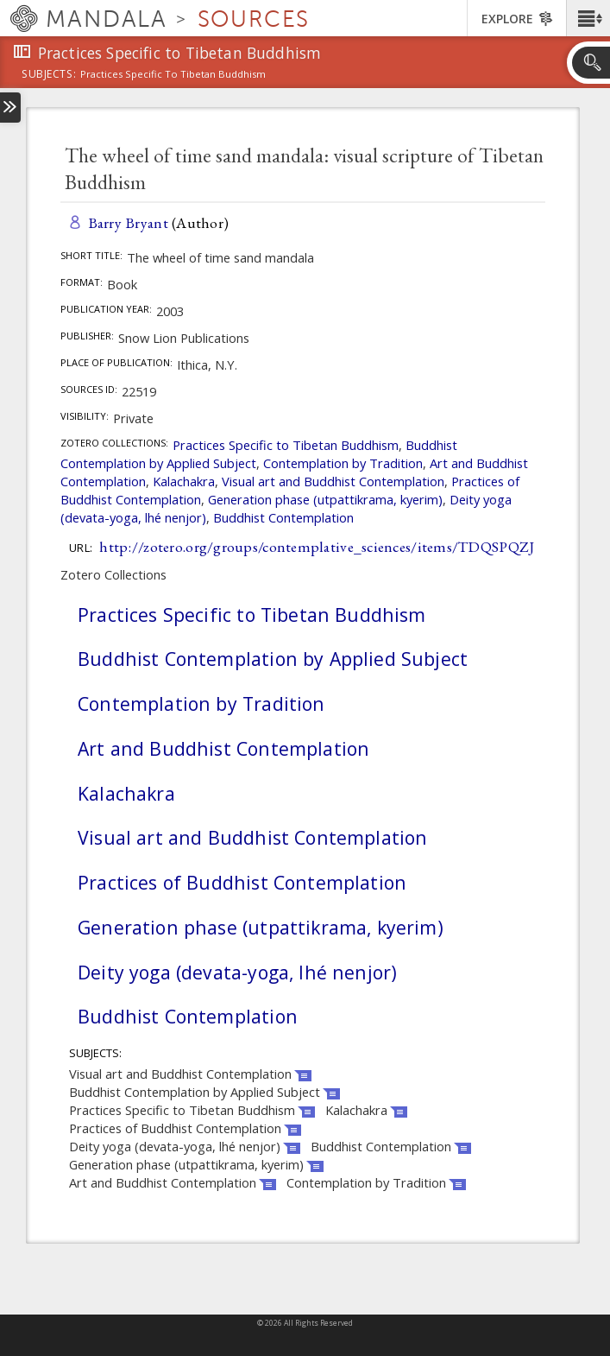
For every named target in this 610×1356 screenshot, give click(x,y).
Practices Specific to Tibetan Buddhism (286, 444)
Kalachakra (184, 481)
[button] (588, 18)
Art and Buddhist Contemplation (223, 748)
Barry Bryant (128, 222)
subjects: (49, 75)
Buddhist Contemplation (283, 517)
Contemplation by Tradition (343, 463)
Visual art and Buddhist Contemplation (333, 481)
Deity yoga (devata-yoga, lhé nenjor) (237, 972)
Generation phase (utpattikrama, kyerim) (325, 499)
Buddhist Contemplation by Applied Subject (273, 658)
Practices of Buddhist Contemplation (242, 882)
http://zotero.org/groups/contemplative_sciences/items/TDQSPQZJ (316, 546)
